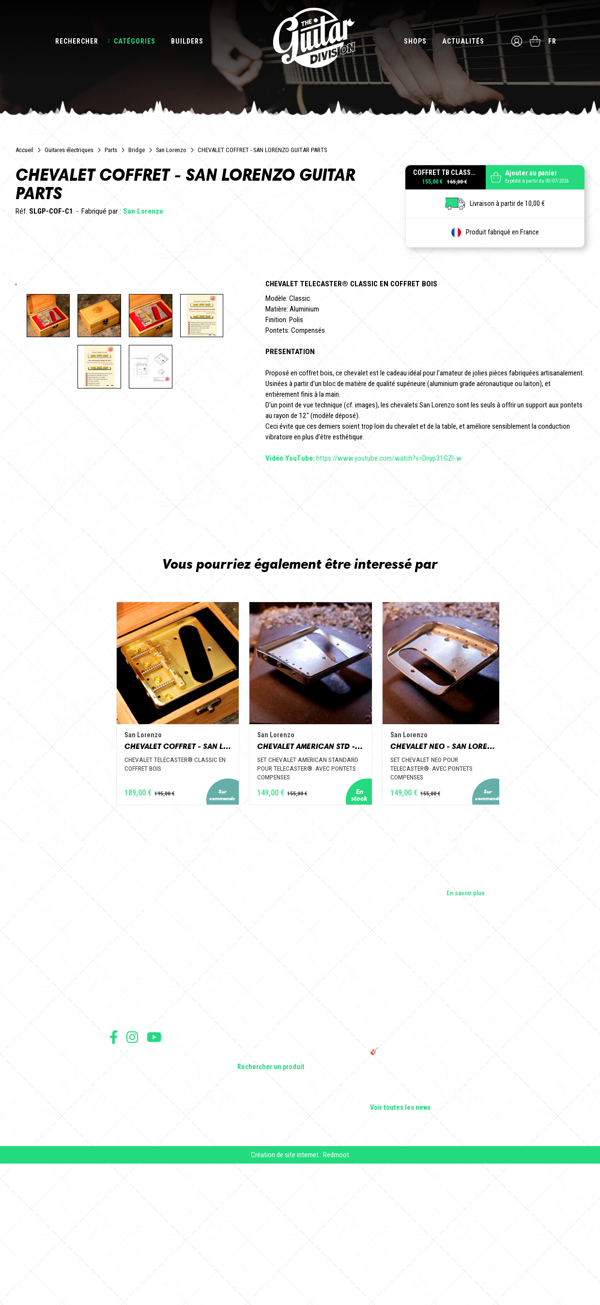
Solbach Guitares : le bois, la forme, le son (428, 1230)
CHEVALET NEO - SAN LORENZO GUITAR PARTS (462, 880)
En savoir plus (465, 1028)
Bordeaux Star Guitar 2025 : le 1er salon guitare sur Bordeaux (424, 1212)
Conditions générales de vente (146, 1207)
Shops (414, 41)
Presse (119, 1148)
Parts (111, 150)
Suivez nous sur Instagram (132, 1172)
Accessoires (255, 1176)
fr (553, 41)
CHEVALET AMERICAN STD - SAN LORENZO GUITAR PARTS (300, 880)
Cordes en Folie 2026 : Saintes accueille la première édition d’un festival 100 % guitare (429, 1111)
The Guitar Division (300, 40)
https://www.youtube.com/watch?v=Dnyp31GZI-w (363, 458)
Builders (187, 41)
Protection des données (138, 1228)
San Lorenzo (171, 150)
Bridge (136, 150)
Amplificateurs (257, 1148)
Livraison (120, 1249)
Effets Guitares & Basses (272, 1162)
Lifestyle (249, 1189)
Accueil (24, 150)
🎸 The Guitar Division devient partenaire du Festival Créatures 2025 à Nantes (430, 1191)
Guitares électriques (69, 150)
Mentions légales (130, 1217)
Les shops (123, 1121)
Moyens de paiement (134, 1239)
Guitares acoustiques (267, 1121)
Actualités (462, 41)
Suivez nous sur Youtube (154, 1172)
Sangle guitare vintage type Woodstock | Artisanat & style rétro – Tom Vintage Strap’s (426, 1137)
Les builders (125, 1108)
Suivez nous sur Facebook (113, 1172)
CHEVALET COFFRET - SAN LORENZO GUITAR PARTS (138, 880)
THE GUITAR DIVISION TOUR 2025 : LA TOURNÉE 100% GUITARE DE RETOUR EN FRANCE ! (424, 1166)
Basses (247, 1135)
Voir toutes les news (400, 1243)
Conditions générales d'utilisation (150, 1196)
